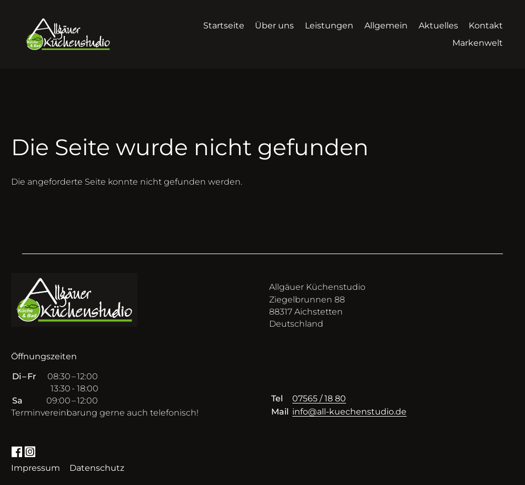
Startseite (223, 26)
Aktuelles (438, 26)
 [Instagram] (29, 451)
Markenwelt (477, 43)
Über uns (274, 26)
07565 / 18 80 (319, 398)
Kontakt (486, 26)
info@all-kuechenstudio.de (349, 412)
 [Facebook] (16, 451)
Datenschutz (97, 468)
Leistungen (329, 26)
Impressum (35, 468)
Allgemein (386, 26)
